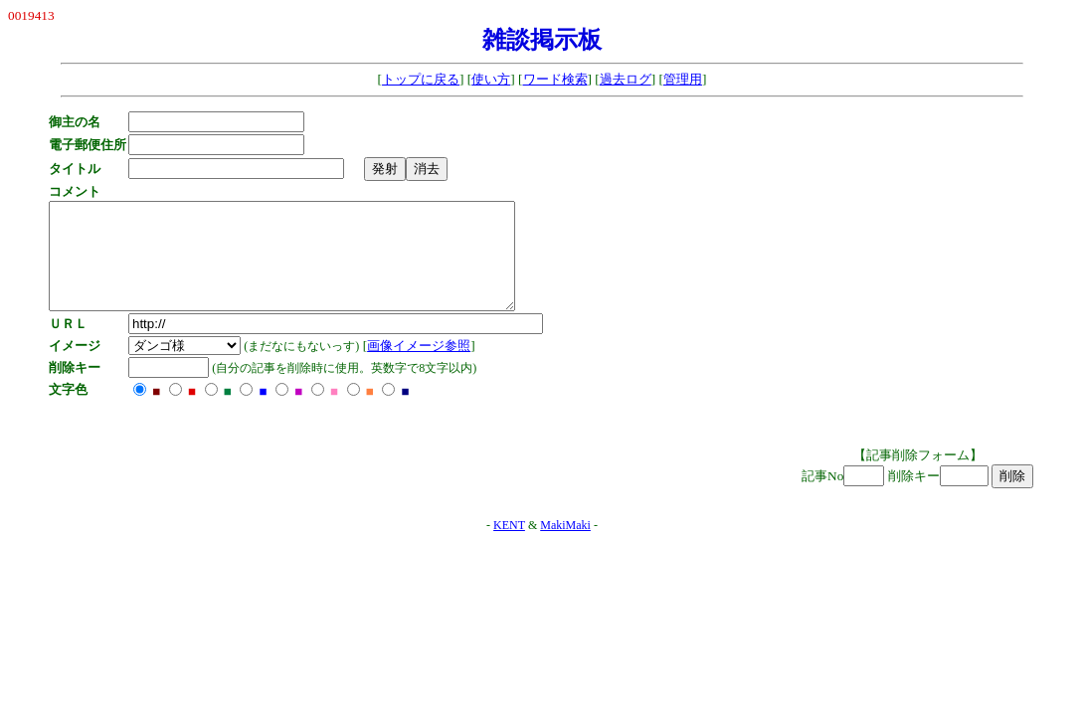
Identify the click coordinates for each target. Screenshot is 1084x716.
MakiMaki (565, 546)
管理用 (682, 79)
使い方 (490, 79)
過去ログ (625, 79)
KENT (509, 546)
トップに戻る (420, 79)
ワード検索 (555, 79)
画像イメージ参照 (423, 366)
